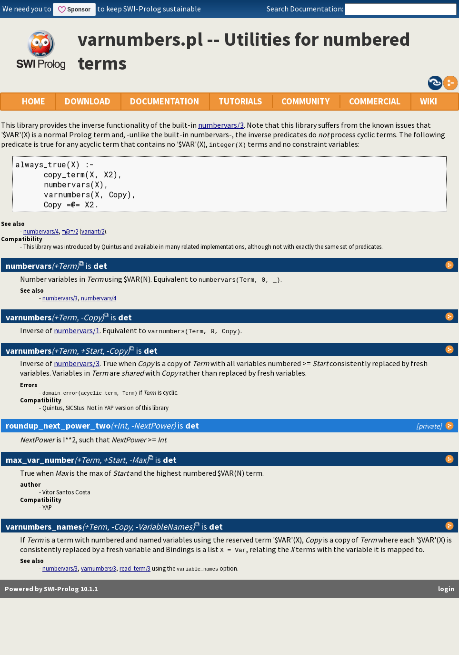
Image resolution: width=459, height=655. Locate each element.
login (446, 588)
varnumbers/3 (98, 568)
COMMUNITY (305, 101)
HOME (33, 101)
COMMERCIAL (374, 101)
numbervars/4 (41, 231)
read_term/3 (135, 568)
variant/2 (92, 231)
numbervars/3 (221, 125)
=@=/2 (70, 231)
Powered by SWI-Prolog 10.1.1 (51, 588)
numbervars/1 (77, 330)
